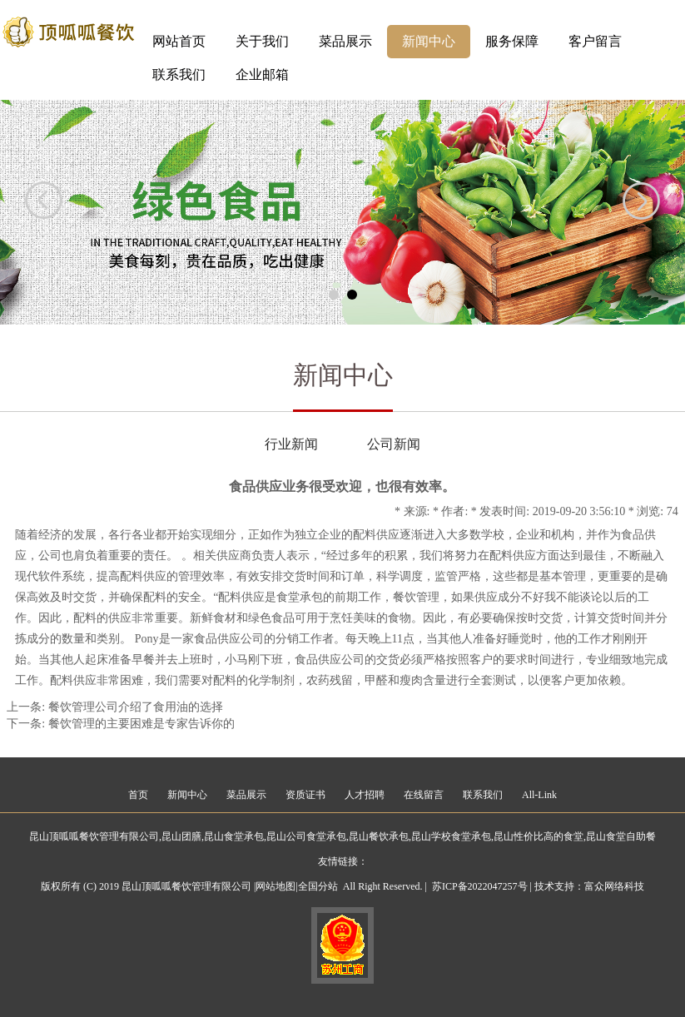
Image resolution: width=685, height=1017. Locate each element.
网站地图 (275, 886)
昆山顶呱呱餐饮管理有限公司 (94, 836)
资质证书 (305, 795)
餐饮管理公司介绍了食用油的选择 (135, 707)
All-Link (539, 795)
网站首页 (179, 41)
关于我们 (262, 41)
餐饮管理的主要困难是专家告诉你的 (141, 723)
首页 (138, 795)
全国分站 (318, 886)
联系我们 (179, 74)
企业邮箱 (262, 74)
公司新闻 (393, 444)
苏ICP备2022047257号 (480, 886)
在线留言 (424, 795)
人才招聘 (365, 795)
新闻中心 (428, 41)
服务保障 (512, 41)
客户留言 (595, 41)
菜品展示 (345, 41)
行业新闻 (291, 444)
